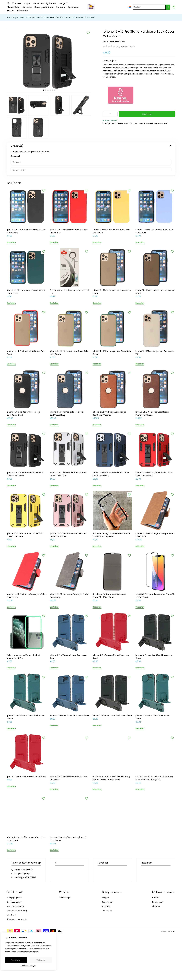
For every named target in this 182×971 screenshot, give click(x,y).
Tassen (10, 10)
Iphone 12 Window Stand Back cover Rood (26, 750)
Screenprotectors (44, 7)
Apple (27, 3)
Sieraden (60, 7)
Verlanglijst (106, 880)
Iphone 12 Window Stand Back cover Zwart (112, 689)
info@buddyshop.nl (23, 847)
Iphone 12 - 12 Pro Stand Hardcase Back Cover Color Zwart (70, 17)
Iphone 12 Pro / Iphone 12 (32, 17)
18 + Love (16, 3)
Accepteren (16, 960)
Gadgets (63, 3)
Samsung (27, 7)
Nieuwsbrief (107, 884)
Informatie (22, 10)
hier (37, 952)
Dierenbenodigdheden (44, 3)
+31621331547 (27, 844)
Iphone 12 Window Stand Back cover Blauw (69, 689)
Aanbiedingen (65, 872)
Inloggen (105, 872)
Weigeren (41, 960)
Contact (156, 872)
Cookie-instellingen (28, 966)
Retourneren (157, 876)
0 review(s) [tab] (91, 145)
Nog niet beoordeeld (126, 46)
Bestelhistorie (107, 876)
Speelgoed (73, 7)
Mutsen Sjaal (13, 7)
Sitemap (156, 880)
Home (9, 17)
